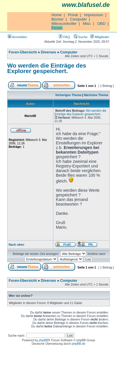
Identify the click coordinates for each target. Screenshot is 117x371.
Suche (81, 37)
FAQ (64, 37)
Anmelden (17, 37)
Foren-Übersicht (23, 52)
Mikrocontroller (63, 23)
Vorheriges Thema (68, 95)
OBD (101, 23)
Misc (87, 23)
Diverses (48, 52)
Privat (73, 15)
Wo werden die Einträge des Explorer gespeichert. (46, 68)
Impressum (93, 15)
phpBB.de (78, 343)
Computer (78, 19)
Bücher (57, 19)
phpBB (43, 340)
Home (56, 15)
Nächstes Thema (96, 95)
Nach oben (16, 244)
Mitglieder (99, 37)
